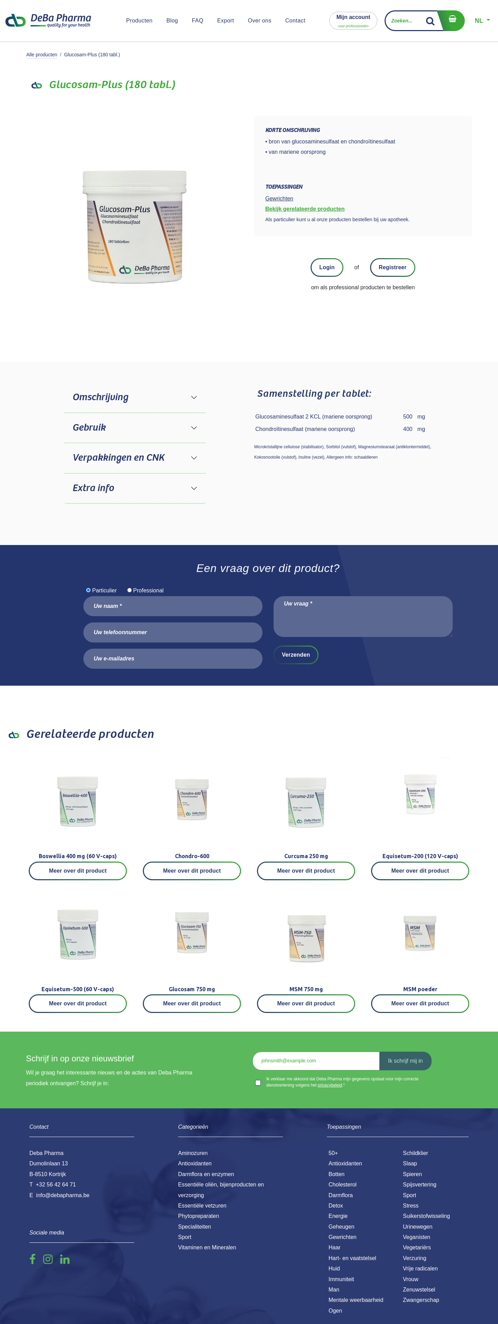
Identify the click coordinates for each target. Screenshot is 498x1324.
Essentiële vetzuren (202, 1206)
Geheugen (341, 1227)
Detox (336, 1206)
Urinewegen (417, 1227)
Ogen (335, 1311)
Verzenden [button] (296, 655)
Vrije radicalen (420, 1268)
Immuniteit (341, 1279)
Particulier (104, 590)
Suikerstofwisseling (426, 1216)
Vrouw (410, 1279)
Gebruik (88, 427)
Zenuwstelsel (419, 1290)
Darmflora (341, 1195)
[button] (353, 20)
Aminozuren (193, 1153)
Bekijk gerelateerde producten (304, 209)
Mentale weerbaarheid (356, 1300)
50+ (333, 1153)
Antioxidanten (345, 1163)
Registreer (393, 267)
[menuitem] (139, 21)
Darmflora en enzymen (206, 1174)
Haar (335, 1247)
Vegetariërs (417, 1247)
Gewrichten (343, 1237)
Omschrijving (100, 397)
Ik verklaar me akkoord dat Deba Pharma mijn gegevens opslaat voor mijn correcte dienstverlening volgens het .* (342, 1082)
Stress (410, 1206)
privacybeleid (330, 1085)
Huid (334, 1268)
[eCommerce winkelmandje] (450, 20)
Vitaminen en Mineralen (207, 1247)
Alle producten (41, 54)
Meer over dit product (78, 871)
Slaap (410, 1163)
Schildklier (415, 1153)
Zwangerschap (421, 1300)
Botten (336, 1174)
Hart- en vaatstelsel (352, 1258)
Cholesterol (343, 1184)
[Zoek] (430, 20)
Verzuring (414, 1258)
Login (326, 267)
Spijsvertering (419, 1184)
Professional (148, 590)
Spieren (412, 1174)
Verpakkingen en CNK (118, 457)
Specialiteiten (194, 1227)
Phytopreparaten (198, 1216)
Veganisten (416, 1237)
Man (334, 1290)
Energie (338, 1216)
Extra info (93, 488)
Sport (409, 1195)
